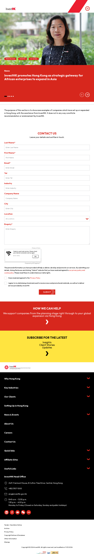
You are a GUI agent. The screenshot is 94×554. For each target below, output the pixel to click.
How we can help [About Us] (47, 308)
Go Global (33, 59)
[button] (5, 96)
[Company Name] (47, 198)
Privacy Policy (35, 278)
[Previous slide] (82, 95)
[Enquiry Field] (47, 235)
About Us (8, 423)
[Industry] (47, 188)
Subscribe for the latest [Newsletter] (47, 337)
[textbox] (45, 218)
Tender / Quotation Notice (13, 525)
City (6, 203)
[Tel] (47, 178)
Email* (7, 163)
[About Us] (47, 321)
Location (8, 214)
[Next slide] (87, 95)
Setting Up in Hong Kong (16, 405)
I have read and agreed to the (22, 278)
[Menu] (87, 8)
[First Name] (47, 157)
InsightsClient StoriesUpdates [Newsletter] (47, 345)
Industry (8, 183)
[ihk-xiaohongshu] (28, 512)
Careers (8, 432)
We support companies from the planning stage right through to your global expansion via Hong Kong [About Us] (47, 314)
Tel (5, 173)
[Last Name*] (47, 147)
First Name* (9, 153)
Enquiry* (8, 224)
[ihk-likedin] (6, 512)
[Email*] (47, 167)
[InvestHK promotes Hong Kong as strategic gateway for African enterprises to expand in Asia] (47, 39)
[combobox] (47, 218)
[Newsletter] (47, 353)
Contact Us (9, 441)
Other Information (10, 539)
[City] (47, 208)
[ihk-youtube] (17, 512)
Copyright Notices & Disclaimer (14, 535)
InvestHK (23, 59)
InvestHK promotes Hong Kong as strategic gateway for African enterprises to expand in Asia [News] (43, 77)
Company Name (11, 193)
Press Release (10, 59)
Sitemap (7, 542)
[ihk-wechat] (23, 512)
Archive (6, 528)
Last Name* (9, 142)
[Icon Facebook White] (12, 512)
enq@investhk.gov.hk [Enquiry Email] (18, 494)
